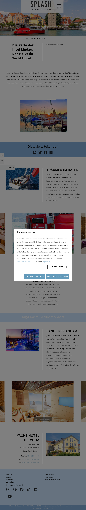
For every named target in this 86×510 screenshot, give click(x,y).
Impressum (46, 262)
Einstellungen (57, 267)
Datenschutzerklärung (24, 262)
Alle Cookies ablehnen (34, 276)
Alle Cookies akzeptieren (57, 276)
